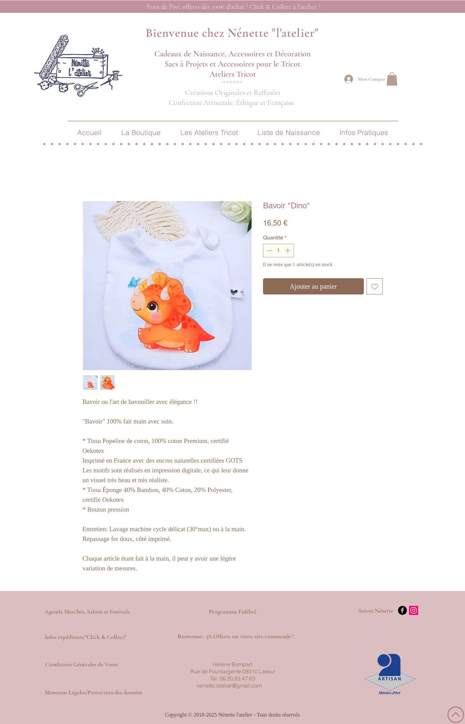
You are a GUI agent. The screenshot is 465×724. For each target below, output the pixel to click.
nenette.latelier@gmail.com (229, 685)
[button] (392, 78)
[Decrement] (268, 250)
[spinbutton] (278, 250)
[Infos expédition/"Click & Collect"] (85, 637)
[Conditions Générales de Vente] (81, 664)
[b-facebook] (402, 610)
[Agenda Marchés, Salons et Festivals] (87, 612)
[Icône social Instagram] (413, 610)
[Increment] (288, 250)
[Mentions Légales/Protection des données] (93, 692)
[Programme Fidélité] (232, 612)
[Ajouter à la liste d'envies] (375, 286)
